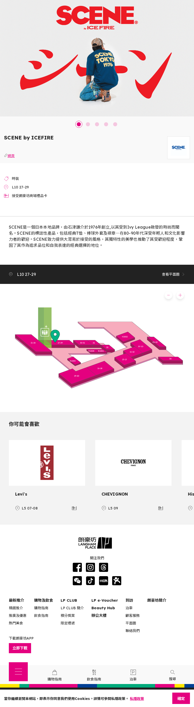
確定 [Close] (181, 698)
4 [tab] (106, 124)
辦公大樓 (99, 615)
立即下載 (20, 648)
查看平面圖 (173, 274)
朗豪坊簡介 (156, 600)
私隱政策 (137, 698)
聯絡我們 (133, 630)
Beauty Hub (103, 607)
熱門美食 (16, 623)
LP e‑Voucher (104, 600)
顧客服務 (133, 615)
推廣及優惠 (18, 615)
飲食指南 (41, 615)
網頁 (11, 155)
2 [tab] (87, 124)
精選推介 (16, 608)
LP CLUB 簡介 (72, 608)
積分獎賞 (68, 615)
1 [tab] (78, 124)
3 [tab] (97, 124)
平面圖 (131, 623)
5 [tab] (115, 124)
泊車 (129, 608)
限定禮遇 (68, 623)
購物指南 (41, 608)
